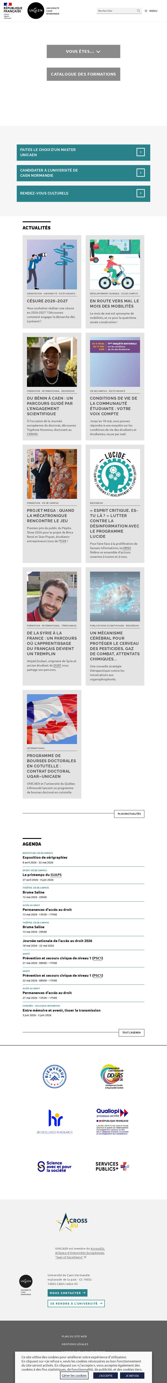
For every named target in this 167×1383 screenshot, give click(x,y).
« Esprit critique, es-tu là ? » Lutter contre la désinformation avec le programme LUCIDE (114, 523)
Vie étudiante (67, 294)
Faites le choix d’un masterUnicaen (48, 152)
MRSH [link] (127, 548)
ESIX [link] (63, 541)
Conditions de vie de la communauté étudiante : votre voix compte (113, 406)
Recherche (68, 391)
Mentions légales (75, 1344)
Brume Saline (33, 892)
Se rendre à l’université (74, 1303)
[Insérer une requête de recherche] (119, 11)
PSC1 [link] (98, 958)
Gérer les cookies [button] (74, 1375)
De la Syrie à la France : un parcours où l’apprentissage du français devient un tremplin (52, 643)
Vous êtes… (80, 51)
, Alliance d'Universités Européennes (80, 1253)
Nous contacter (65, 1293)
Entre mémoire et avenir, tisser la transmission (61, 1010)
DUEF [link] (57, 665)
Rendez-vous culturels (44, 193)
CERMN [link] (32, 434)
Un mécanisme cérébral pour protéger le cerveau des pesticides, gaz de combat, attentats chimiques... (115, 646)
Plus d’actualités (129, 814)
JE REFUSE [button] (132, 1375)
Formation (33, 391)
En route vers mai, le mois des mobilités (114, 303)
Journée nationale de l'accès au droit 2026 (57, 940)
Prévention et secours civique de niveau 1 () (63, 958)
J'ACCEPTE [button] (105, 1375)
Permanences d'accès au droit (47, 909)
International (51, 391)
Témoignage (69, 626)
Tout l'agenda (131, 1032)
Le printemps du (42, 874)
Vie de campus (129, 294)
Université (50, 294)
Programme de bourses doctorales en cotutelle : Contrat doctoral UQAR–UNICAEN (51, 766)
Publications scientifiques (107, 626)
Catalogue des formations (83, 74)
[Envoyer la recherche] (138, 11)
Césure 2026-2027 (47, 301)
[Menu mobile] (151, 11)
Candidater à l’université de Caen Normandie (49, 173)
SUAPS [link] (56, 874)
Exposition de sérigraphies (45, 857)
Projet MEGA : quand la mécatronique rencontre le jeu (50, 515)
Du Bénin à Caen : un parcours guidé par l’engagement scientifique (50, 406)
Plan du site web (74, 1336)
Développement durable (104, 294)
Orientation (34, 294)
